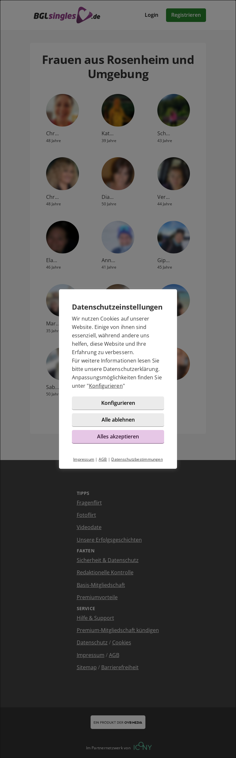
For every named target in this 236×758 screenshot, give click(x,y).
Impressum (83, 459)
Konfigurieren (106, 385)
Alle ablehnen (118, 419)
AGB (103, 459)
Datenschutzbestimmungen (137, 459)
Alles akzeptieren (118, 436)
